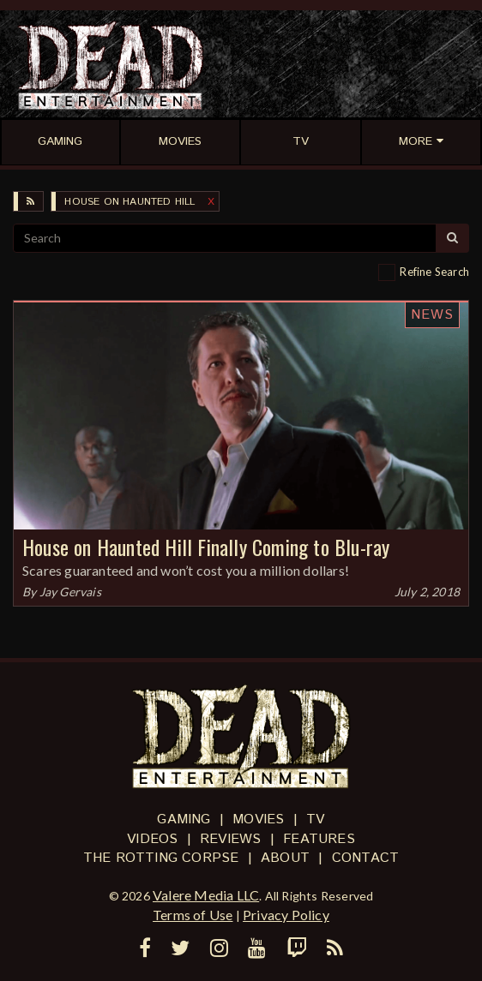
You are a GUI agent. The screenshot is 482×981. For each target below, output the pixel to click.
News (432, 315)
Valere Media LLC (206, 895)
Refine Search (434, 271)
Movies (258, 819)
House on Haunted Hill (129, 201)
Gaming (183, 819)
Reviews (230, 839)
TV (315, 819)
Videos (152, 839)
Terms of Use (192, 914)
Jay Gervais (70, 591)
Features (319, 839)
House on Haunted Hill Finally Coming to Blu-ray (205, 546)
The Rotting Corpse (161, 858)
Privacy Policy (286, 914)
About (285, 858)
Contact (365, 858)
